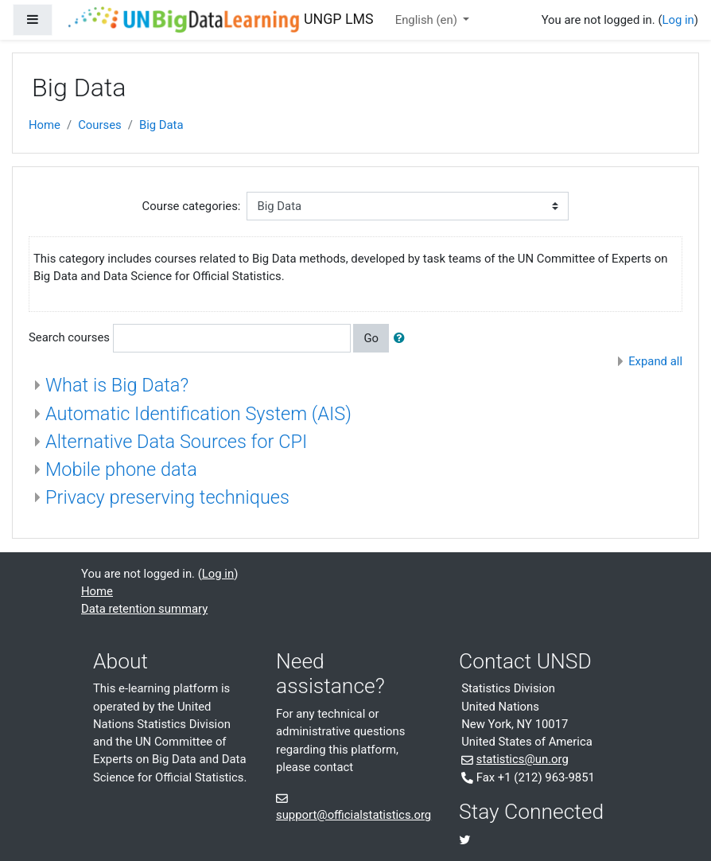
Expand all (655, 361)
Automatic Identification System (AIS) (198, 414)
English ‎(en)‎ (427, 20)
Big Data (161, 125)
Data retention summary (144, 609)
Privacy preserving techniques (167, 497)
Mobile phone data (121, 469)
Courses (100, 125)
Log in (678, 20)
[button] (402, 338)
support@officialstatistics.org (353, 815)
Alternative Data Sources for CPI (176, 441)
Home (44, 125)
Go (371, 338)
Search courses (69, 337)
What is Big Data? (116, 385)
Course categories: (191, 206)
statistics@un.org (522, 759)
